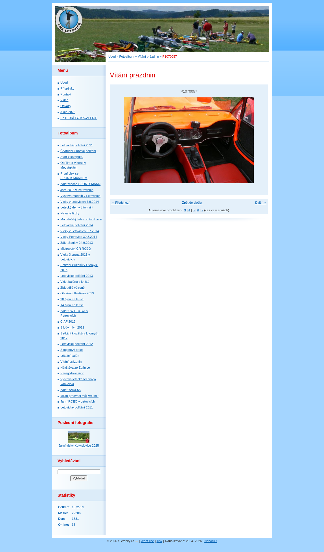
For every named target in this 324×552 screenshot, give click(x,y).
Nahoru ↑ (210, 541)
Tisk (159, 541)
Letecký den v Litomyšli (76, 207)
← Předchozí (120, 202)
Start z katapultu (71, 156)
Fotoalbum (126, 56)
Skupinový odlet (71, 349)
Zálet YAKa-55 (70, 390)
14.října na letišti (71, 305)
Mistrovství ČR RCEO (75, 248)
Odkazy (65, 106)
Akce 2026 (67, 112)
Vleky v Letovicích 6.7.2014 (79, 231)
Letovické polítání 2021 (76, 145)
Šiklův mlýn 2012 (72, 327)
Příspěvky (67, 88)
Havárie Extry (69, 213)
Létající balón (69, 355)
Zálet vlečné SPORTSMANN (80, 184)
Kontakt (65, 94)
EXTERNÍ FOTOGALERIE (78, 117)
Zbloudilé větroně (72, 287)
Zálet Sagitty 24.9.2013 (76, 242)
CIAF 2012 (67, 321)
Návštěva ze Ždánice (75, 367)
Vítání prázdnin (148, 56)
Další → (260, 202)
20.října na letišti (71, 299)
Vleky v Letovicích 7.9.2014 (79, 201)
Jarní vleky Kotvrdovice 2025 (78, 445)
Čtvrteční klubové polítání (78, 151)
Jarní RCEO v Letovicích (77, 401)
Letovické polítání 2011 (76, 407)
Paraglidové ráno (72, 373)
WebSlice (147, 541)
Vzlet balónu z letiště (74, 281)
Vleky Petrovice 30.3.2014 (78, 236)
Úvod (112, 56)
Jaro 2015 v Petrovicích (76, 190)
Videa (64, 100)
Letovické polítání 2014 (76, 225)
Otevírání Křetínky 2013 (77, 293)
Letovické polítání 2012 (76, 343)
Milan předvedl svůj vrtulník (79, 395)
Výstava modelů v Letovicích (80, 195)
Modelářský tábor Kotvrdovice (81, 219)
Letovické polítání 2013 (76, 275)
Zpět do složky (192, 202)
